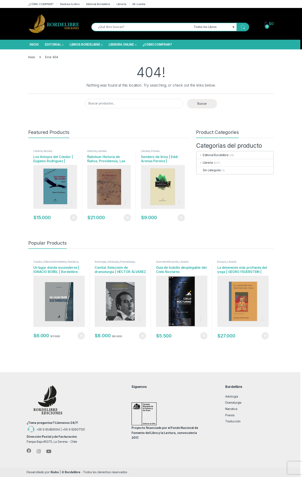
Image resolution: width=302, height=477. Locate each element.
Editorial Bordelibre (98, 4)
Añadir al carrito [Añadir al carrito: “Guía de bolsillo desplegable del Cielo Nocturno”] (203, 335)
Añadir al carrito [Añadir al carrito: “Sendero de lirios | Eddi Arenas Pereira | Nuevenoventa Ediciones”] (181, 217)
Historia (91, 151)
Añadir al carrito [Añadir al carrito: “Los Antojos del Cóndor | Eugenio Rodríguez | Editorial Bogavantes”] (73, 217)
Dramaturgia (127, 261)
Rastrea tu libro (70, 4)
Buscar (202, 103)
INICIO (34, 44)
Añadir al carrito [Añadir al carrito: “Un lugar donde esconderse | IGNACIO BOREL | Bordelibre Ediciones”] (81, 335)
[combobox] (141, 27)
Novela (48, 151)
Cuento (37, 261)
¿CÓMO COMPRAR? (41, 4)
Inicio (31, 57)
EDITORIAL (53, 44)
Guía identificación (167, 261)
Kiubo (55, 472)
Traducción (233, 421)
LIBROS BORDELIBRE (85, 44)
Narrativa (73, 261)
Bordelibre (72, 472)
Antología (100, 261)
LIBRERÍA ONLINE (121, 44)
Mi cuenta (139, 4)
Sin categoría (209, 170)
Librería (121, 4)
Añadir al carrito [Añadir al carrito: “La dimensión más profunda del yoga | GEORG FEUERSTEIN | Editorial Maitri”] (265, 335)
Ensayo (221, 261)
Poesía (155, 151)
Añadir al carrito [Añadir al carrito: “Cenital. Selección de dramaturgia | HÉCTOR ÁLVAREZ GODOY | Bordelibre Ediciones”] (142, 335)
